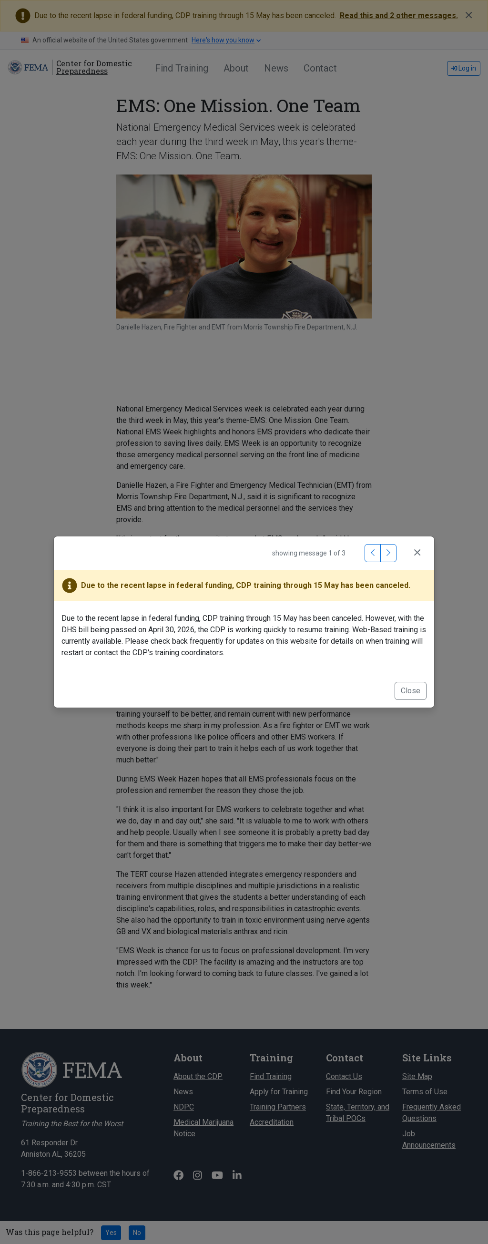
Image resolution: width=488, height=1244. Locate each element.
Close (410, 690)
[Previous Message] (373, 553)
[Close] (417, 553)
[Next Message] (388, 553)
